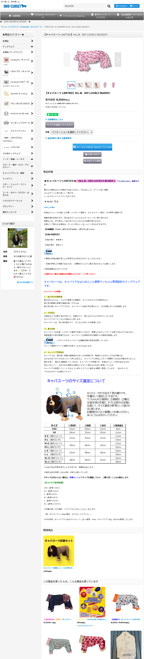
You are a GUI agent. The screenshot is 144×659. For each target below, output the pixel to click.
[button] (67, 59)
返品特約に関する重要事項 (58, 138)
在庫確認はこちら (54, 119)
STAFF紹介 (24, 282)
